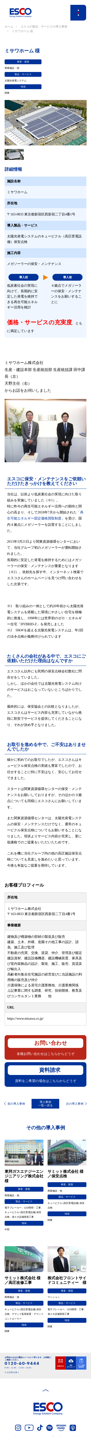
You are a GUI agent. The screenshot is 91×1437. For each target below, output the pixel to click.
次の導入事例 (74, 1103)
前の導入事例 (16, 1103)
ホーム (9, 26)
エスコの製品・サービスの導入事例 (44, 26)
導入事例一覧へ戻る (45, 1103)
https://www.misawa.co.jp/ (25, 1018)
